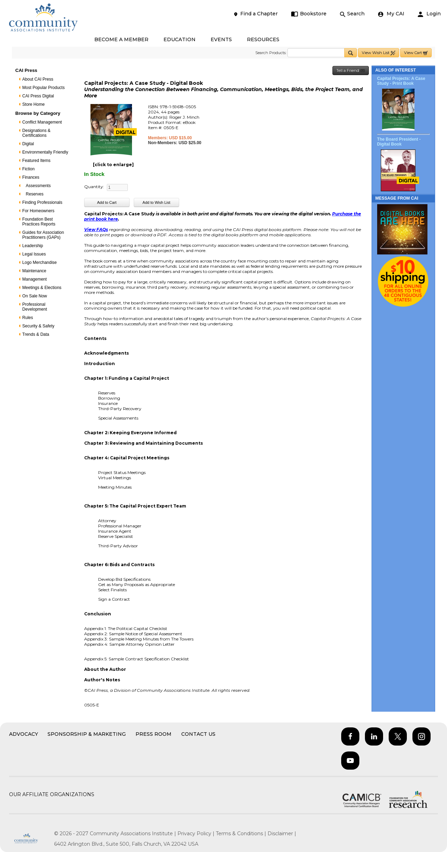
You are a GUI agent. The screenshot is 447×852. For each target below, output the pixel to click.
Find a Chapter (255, 13)
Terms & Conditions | (242, 833)
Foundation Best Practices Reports (39, 222)
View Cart (416, 52)
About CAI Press (37, 79)
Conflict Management (42, 122)
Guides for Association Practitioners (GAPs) (43, 235)
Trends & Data (35, 334)
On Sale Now (34, 296)
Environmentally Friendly (45, 152)
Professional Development (34, 307)
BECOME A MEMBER (121, 39)
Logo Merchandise (39, 262)
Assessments (38, 185)
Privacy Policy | (196, 833)
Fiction (28, 168)
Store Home (33, 104)
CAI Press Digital (38, 96)
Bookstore (309, 13)
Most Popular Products (43, 87)
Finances (30, 177)
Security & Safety (38, 326)
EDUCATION (179, 39)
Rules (27, 317)
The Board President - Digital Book (399, 142)
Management (34, 279)
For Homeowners (38, 210)
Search (352, 13)
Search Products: (270, 52)
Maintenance (34, 270)
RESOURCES (263, 39)
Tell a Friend (350, 70)
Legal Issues (34, 254)
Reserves (35, 194)
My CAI (391, 13)
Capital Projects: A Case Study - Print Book (401, 81)
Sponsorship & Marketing (86, 734)
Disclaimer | (282, 833)
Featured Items (36, 160)
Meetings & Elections (41, 287)
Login (429, 13)
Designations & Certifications (36, 133)
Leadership (32, 245)
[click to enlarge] (113, 164)
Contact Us (198, 734)
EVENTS (221, 39)
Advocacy (23, 734)
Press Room (153, 734)
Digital (28, 143)
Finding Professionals (42, 202)
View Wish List (378, 52)
